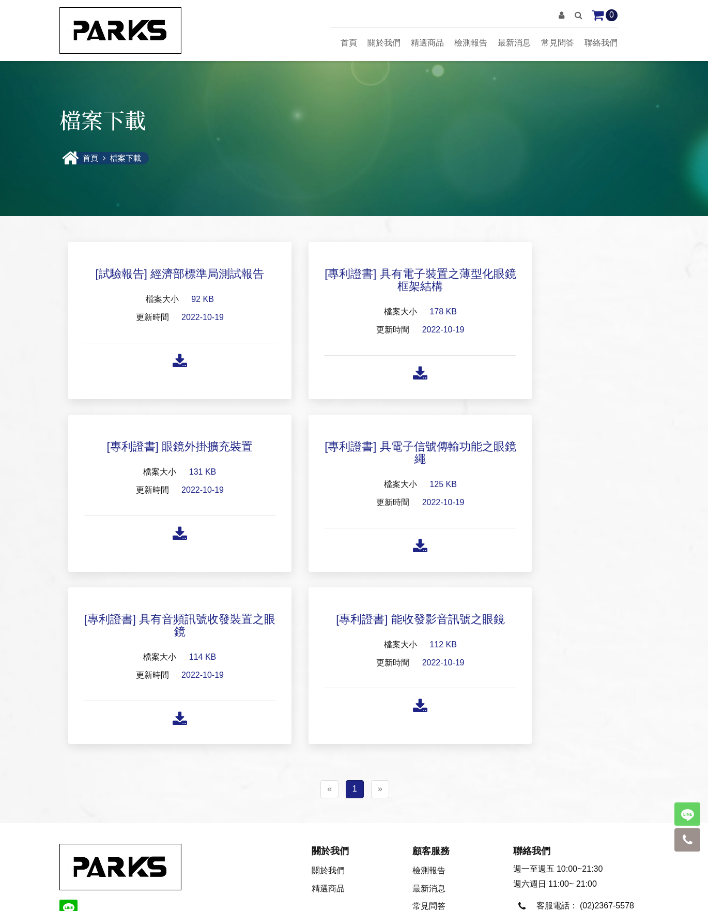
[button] (561, 15)
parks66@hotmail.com (579, 805)
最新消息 (514, 42)
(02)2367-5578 (607, 734)
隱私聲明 (354, 894)
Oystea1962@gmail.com (583, 830)
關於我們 (384, 42)
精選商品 (427, 42)
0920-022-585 (606, 758)
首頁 (349, 42)
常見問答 (557, 42)
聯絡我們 (601, 42)
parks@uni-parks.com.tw (583, 782)
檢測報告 (470, 42)
